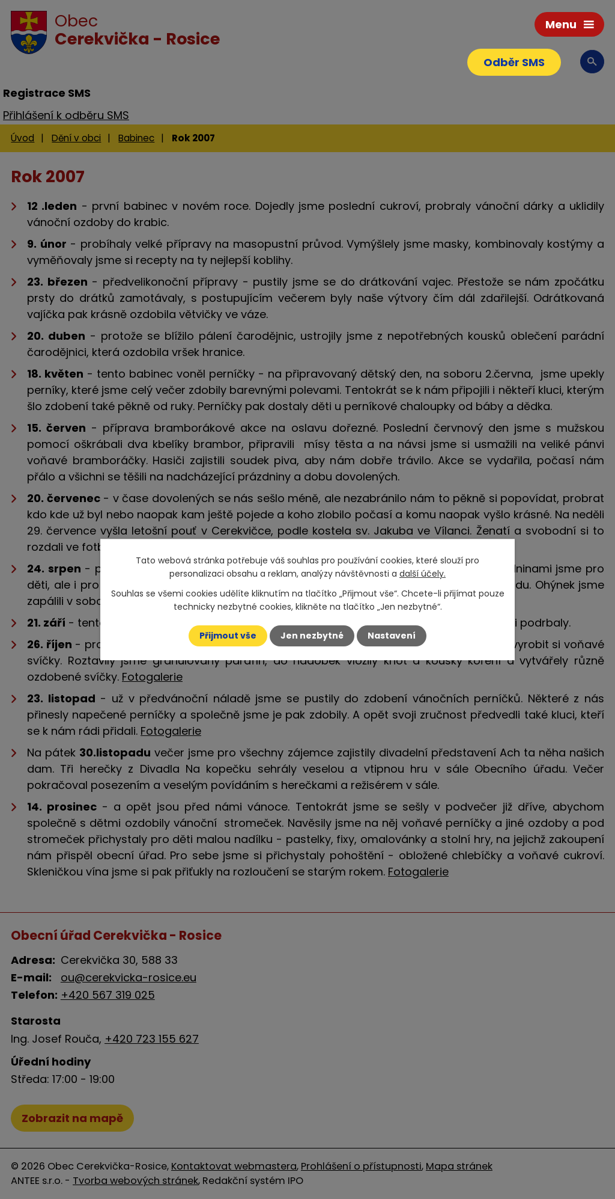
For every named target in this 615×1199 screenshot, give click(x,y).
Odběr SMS (514, 62)
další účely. (422, 574)
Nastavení (392, 636)
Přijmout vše (227, 636)
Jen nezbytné (312, 636)
